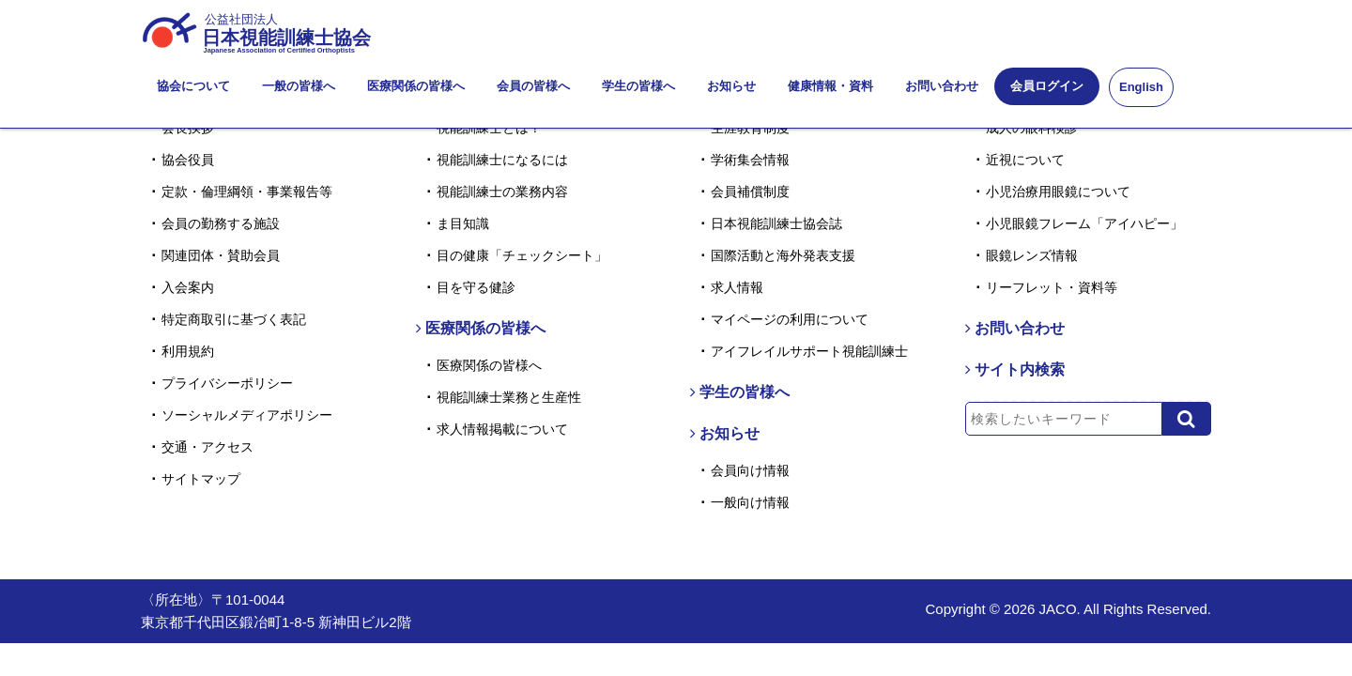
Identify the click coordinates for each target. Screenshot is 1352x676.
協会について (193, 86)
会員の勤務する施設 (220, 223)
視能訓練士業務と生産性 (509, 397)
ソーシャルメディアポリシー (246, 414)
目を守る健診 (476, 287)
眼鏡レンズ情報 (1032, 255)
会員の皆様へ (533, 86)
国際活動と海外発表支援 (783, 255)
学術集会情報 (750, 159)
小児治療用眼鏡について (1058, 191)
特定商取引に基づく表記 (233, 319)
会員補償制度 (750, 191)
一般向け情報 (750, 502)
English (1141, 87)
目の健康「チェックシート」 (522, 255)
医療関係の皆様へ (416, 86)
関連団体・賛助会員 (220, 255)
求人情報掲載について (502, 429)
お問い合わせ (941, 86)
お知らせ (731, 86)
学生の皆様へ (638, 86)
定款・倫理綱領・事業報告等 (246, 191)
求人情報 (737, 287)
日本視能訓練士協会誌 (776, 223)
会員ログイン (1046, 86)
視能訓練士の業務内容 (502, 191)
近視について (1025, 159)
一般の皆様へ (298, 86)
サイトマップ (200, 478)
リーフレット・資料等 (1051, 287)
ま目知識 (463, 223)
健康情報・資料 (830, 86)
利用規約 (187, 351)
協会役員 (187, 159)
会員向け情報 (750, 470)
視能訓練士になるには (502, 159)
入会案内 (187, 287)
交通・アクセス (207, 446)
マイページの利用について (789, 319)
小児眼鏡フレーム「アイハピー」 (1084, 223)
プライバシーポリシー (227, 383)
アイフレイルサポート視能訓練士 (809, 351)
